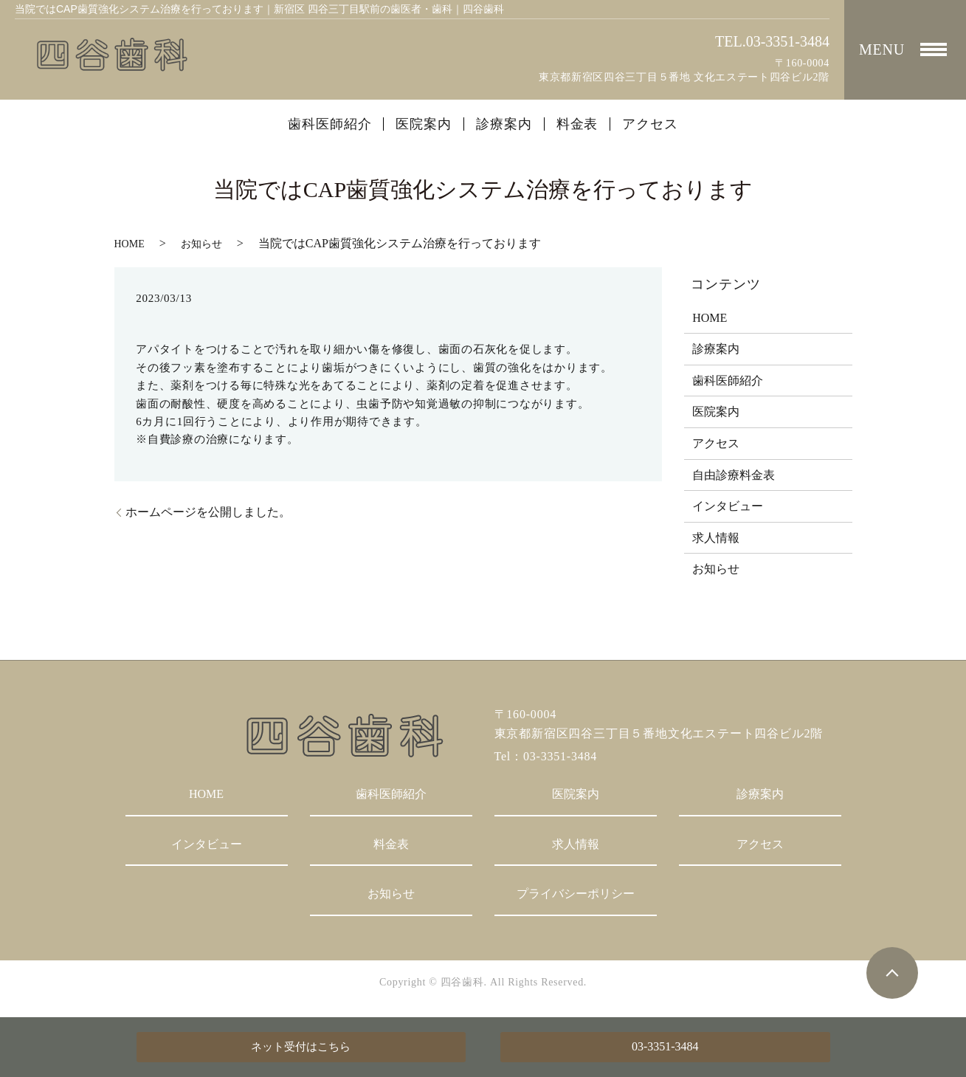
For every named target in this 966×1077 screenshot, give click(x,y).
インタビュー (727, 506)
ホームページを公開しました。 (208, 512)
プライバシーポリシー (576, 893)
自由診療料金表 (733, 475)
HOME (129, 244)
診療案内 (504, 124)
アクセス (650, 124)
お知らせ (201, 244)
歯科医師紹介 (329, 124)
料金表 (577, 124)
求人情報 (715, 537)
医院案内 (424, 124)
